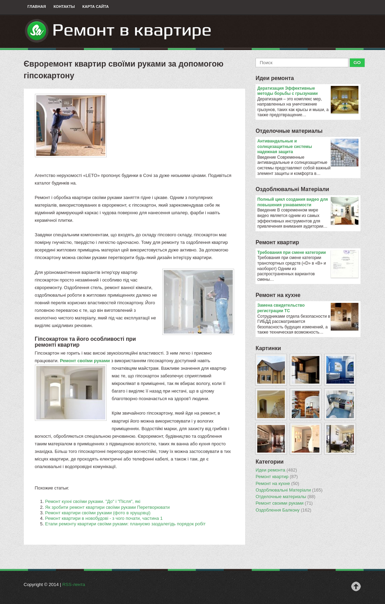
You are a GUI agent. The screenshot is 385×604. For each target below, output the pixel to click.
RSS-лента (73, 584)
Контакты (64, 6)
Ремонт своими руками (284, 503)
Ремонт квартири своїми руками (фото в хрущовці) (98, 512)
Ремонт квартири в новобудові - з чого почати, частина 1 (104, 518)
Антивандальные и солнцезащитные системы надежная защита (307, 147)
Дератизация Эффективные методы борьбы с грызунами (307, 91)
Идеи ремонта (275, 78)
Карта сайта (96, 6)
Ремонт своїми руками (85, 360)
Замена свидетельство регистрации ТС (307, 308)
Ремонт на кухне (278, 295)
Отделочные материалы (289, 131)
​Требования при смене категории (307, 253)
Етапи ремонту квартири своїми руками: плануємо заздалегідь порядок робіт (125, 523)
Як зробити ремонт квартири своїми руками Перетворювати (107, 507)
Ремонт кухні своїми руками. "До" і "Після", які (93, 501)
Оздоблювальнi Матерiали (292, 189)
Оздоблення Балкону (283, 510)
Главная (37, 6)
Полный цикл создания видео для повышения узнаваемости (307, 202)
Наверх (356, 586)
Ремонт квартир (277, 242)
